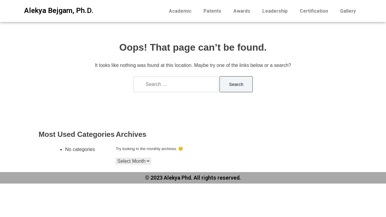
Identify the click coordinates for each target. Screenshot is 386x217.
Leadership (275, 11)
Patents (212, 11)
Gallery (348, 11)
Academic (180, 11)
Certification (314, 11)
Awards (241, 11)
